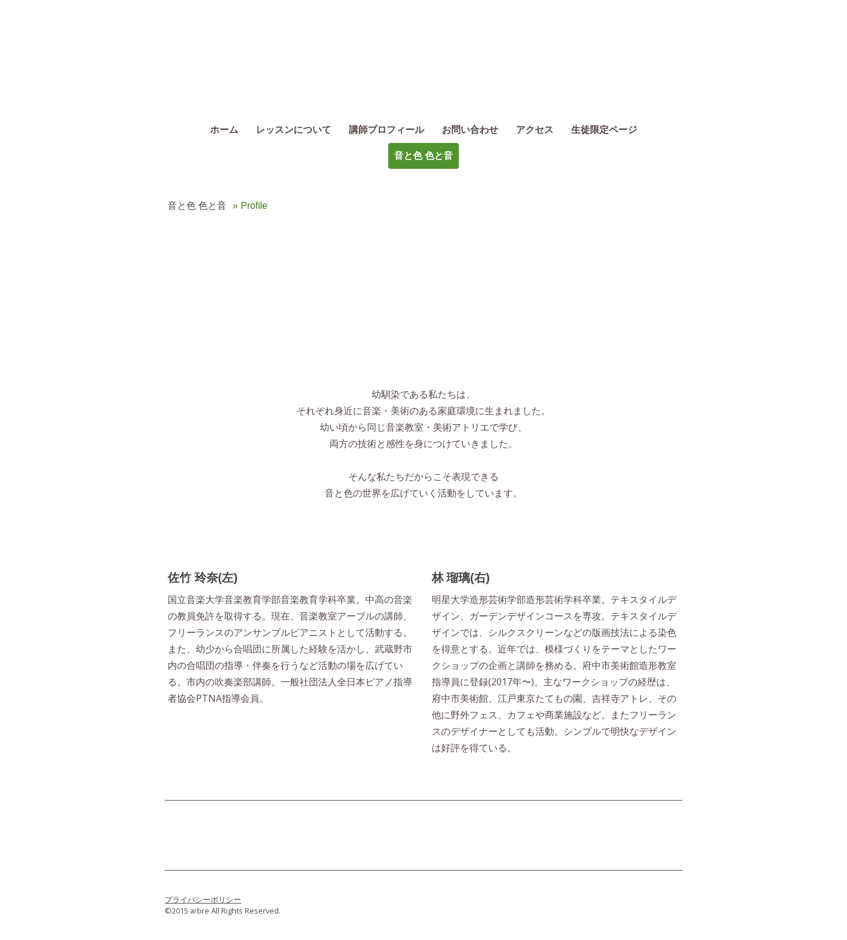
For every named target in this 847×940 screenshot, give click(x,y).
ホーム (224, 130)
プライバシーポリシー (203, 899)
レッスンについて (293, 130)
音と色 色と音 (423, 156)
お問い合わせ (470, 130)
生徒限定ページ (604, 130)
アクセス (534, 130)
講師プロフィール (386, 130)
